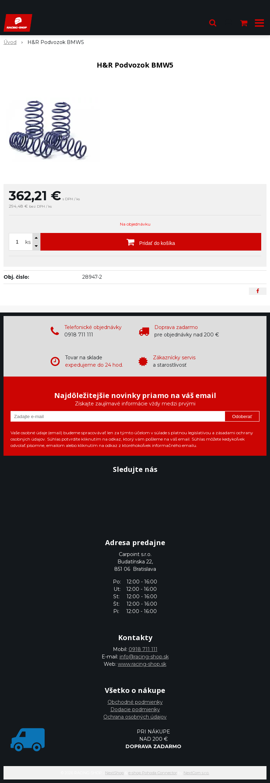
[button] (212, 23)
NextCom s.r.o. (196, 772)
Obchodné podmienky (135, 702)
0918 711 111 (143, 649)
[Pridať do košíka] (150, 242)
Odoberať (242, 416)
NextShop (114, 772)
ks (28, 242)
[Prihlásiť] (228, 23)
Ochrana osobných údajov (135, 717)
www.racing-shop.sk (142, 664)
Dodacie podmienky (135, 709)
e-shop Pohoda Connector (152, 772)
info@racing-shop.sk (144, 656)
